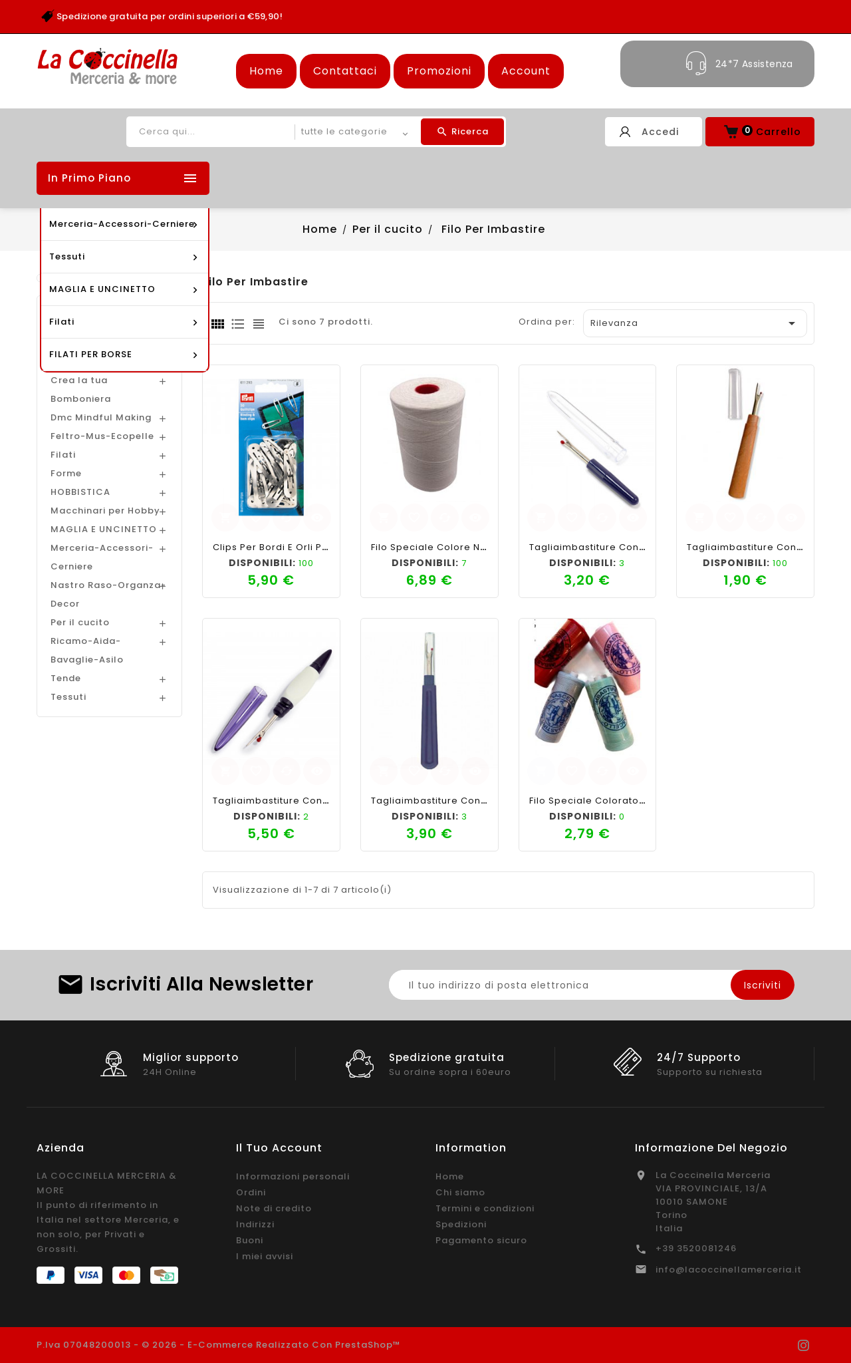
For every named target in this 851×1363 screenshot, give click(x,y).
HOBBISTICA (80, 492)
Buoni (249, 1240)
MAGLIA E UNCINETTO (104, 529)
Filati (63, 454)
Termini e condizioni (485, 1208)
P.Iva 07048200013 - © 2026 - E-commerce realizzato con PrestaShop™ (219, 1344)
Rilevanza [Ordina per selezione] (695, 323)
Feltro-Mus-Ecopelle (102, 436)
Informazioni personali (293, 1176)
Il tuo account (279, 1147)
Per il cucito (80, 622)
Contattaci (345, 70)
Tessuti (68, 696)
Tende (66, 678)
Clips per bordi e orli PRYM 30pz (290, 547)
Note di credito (274, 1208)
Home (266, 70)
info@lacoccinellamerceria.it (729, 1269)
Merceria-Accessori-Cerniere (102, 557)
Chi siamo (460, 1192)
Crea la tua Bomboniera (81, 389)
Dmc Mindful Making (101, 417)
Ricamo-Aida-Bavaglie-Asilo (87, 650)
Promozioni (439, 70)
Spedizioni (461, 1224)
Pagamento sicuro (481, 1240)
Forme (66, 473)
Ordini (251, 1192)
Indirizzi (255, 1224)
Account (525, 70)
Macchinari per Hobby (105, 510)
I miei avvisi (264, 1256)
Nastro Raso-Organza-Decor (108, 594)
